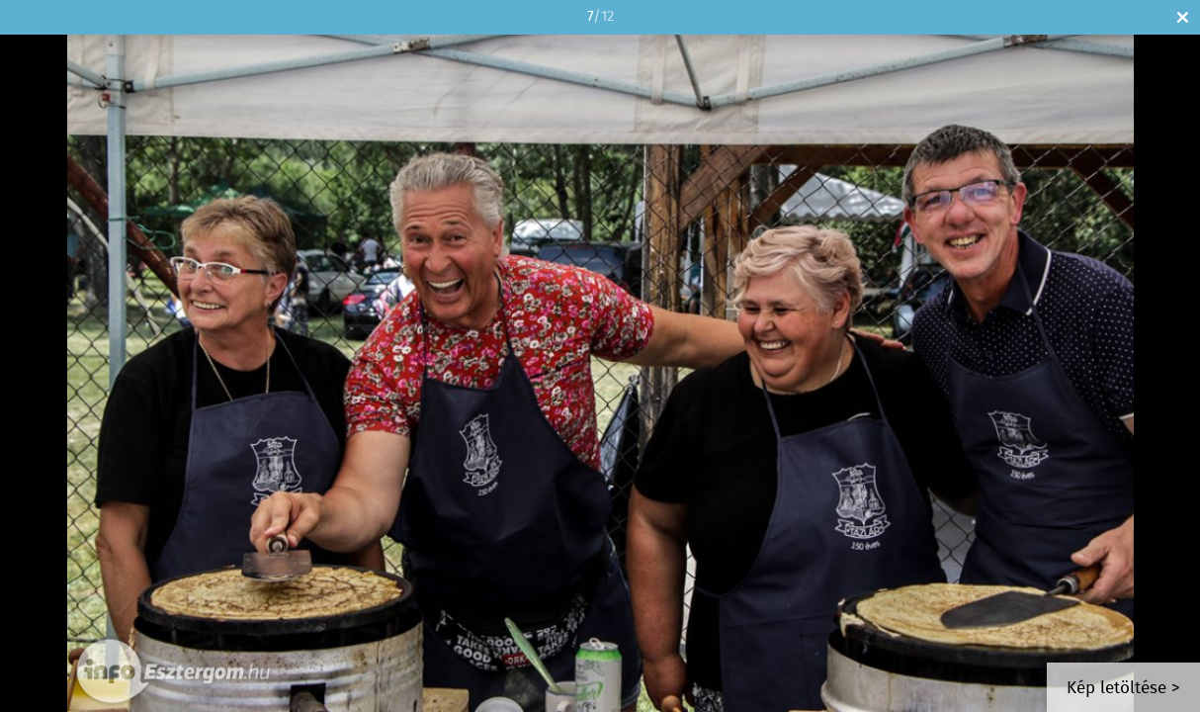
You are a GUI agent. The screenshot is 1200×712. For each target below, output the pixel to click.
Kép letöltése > (1123, 688)
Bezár (1182, 17)
